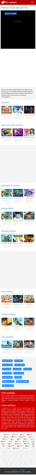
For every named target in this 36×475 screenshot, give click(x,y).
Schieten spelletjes (8, 314)
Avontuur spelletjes (7, 365)
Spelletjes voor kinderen (10, 186)
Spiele (14, 436)
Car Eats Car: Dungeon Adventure (21, 304)
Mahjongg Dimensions (18, 220)
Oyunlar (20, 446)
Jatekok (26, 441)
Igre (10, 443)
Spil (25, 439)
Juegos (6, 436)
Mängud (27, 443)
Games (6, 434)
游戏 (20, 465)
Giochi (5, 439)
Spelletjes (22, 436)
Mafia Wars (6, 326)
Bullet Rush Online (17, 137)
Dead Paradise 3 (29, 304)
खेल (16, 465)
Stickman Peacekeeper (7, 137)
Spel (19, 439)
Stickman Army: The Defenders (20, 243)
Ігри (11, 441)
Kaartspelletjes (7, 208)
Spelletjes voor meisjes (8, 381)
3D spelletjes (18, 377)
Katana (18, 115)
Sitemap (22, 470)
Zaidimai (11, 446)
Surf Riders (6, 349)
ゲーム (24, 448)
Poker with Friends (29, 220)
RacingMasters (6, 304)
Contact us (14, 470)
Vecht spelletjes (6, 369)
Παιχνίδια (16, 448)
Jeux (30, 436)
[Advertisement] (18, 35)
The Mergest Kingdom (7, 243)
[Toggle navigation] (32, 2)
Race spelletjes (7, 292)
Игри (30, 463)
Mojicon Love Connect (7, 115)
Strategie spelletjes (8, 231)
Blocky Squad (29, 243)
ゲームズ (25, 465)
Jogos (29, 434)
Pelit (32, 439)
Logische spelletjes (7, 377)
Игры (22, 434)
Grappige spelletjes (7, 360)
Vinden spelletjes (7, 373)
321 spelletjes (11, 2)
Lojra (27, 446)
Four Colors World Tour (7, 198)
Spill (12, 439)
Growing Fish (18, 198)
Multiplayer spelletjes (8, 385)
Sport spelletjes (7, 337)
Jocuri (17, 441)
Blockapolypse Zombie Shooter (20, 326)
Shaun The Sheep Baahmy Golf (20, 349)
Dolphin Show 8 (29, 198)
